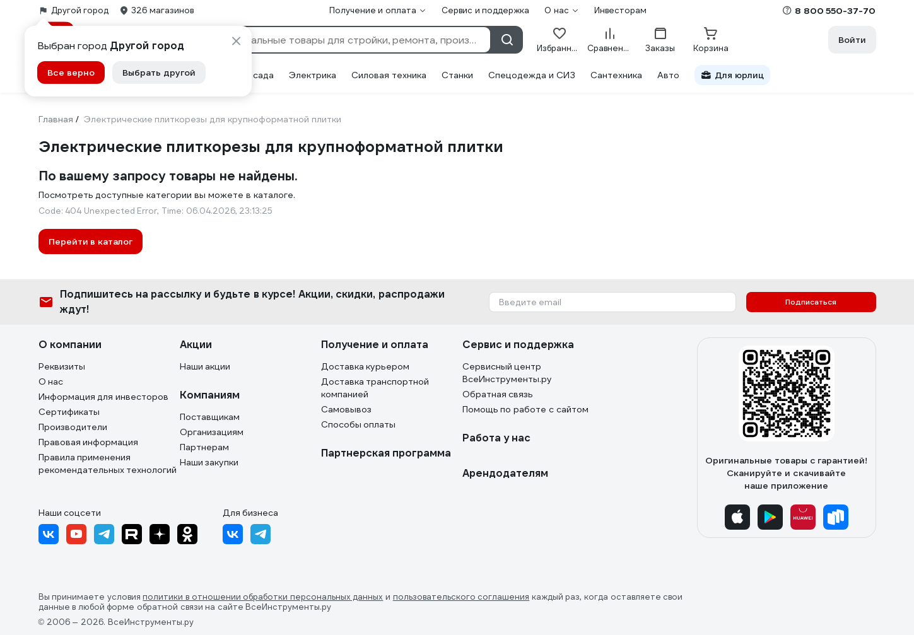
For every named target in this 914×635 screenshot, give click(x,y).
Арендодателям (505, 473)
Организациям (211, 432)
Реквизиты (61, 366)
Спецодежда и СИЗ (531, 75)
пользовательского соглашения (461, 597)
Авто (668, 75)
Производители (72, 427)
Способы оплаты (358, 424)
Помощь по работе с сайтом (525, 409)
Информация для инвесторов (103, 396)
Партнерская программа (386, 453)
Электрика (312, 75)
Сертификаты (69, 411)
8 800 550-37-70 (835, 10)
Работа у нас (496, 438)
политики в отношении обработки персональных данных (263, 597)
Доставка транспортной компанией (375, 388)
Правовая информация (88, 442)
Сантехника (616, 75)
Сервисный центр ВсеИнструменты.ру (507, 373)
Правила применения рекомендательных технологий (107, 463)
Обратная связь (498, 394)
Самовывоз (346, 409)
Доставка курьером (365, 366)
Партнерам (204, 447)
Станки (457, 75)
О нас (51, 381)
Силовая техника (388, 75)
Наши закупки (209, 462)
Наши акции (205, 366)
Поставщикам (210, 416)
